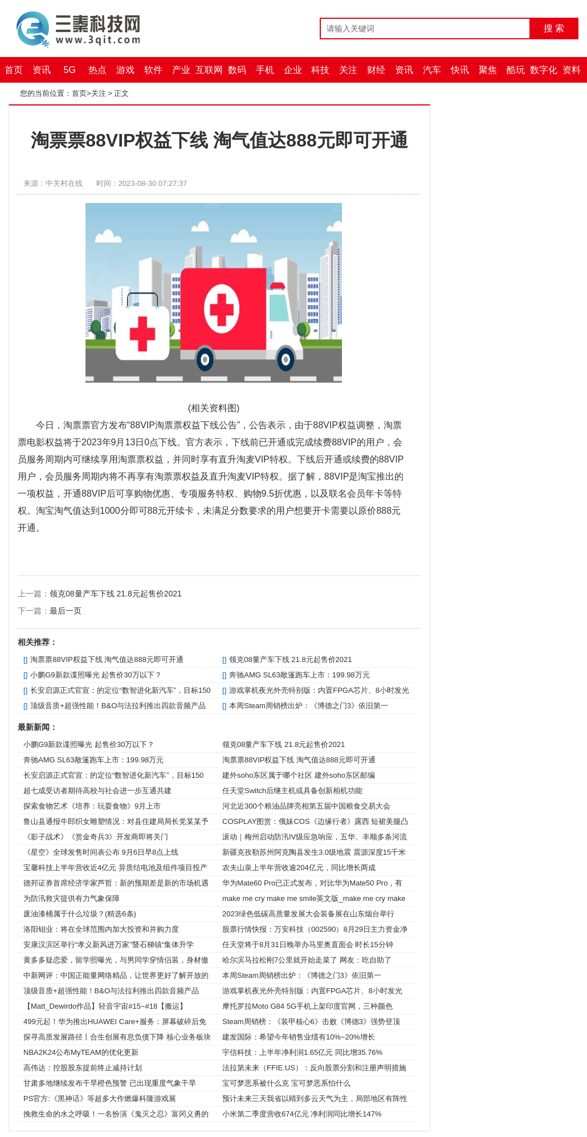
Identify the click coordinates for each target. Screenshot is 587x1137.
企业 (293, 70)
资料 (571, 70)
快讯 (460, 70)
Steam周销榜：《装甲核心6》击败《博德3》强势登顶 (311, 1021)
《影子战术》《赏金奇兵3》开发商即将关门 (95, 837)
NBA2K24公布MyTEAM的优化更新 (80, 1052)
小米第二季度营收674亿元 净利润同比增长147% (302, 1114)
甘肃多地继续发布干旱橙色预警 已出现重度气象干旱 (109, 1083)
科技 (320, 70)
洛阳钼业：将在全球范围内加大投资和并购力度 (101, 929)
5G (70, 70)
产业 (181, 70)
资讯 (41, 70)
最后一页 (65, 610)
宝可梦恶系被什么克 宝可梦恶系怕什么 (286, 1083)
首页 (14, 70)
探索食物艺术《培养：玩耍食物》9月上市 (92, 806)
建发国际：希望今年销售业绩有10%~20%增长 (298, 1037)
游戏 (125, 70)
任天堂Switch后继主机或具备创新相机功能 (292, 790)
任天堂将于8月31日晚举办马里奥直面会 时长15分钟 (307, 944)
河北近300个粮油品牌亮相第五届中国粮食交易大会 (306, 806)
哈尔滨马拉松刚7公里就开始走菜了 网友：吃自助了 (307, 960)
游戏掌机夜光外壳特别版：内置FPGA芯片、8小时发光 (319, 690)
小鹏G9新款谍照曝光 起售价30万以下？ (95, 675)
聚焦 (488, 70)
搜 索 (554, 28)
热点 (97, 70)
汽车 (432, 70)
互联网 (209, 70)
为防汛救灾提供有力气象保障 (71, 898)
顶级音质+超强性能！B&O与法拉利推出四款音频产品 (118, 705)
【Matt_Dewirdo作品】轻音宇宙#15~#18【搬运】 (105, 1006)
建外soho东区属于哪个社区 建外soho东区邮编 (298, 775)
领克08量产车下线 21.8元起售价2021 (116, 593)
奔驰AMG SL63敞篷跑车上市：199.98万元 (299, 675)
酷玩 (516, 70)
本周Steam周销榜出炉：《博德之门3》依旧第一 (308, 705)
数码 (237, 70)
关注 (348, 70)
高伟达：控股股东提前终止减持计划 (82, 1067)
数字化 (543, 70)
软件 (153, 70)
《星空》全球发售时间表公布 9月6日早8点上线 (100, 852)
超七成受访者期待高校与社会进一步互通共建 (97, 790)
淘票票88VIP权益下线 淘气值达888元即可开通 (107, 659)
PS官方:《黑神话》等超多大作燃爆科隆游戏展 (99, 1098)
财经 (376, 70)
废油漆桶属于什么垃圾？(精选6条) (79, 913)
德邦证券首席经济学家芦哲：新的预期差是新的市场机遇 (116, 883)
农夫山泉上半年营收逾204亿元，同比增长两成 (299, 867)
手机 (265, 70)
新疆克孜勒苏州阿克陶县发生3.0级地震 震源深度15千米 (314, 852)
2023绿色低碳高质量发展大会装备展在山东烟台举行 (308, 913)
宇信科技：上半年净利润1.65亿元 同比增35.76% (302, 1052)
